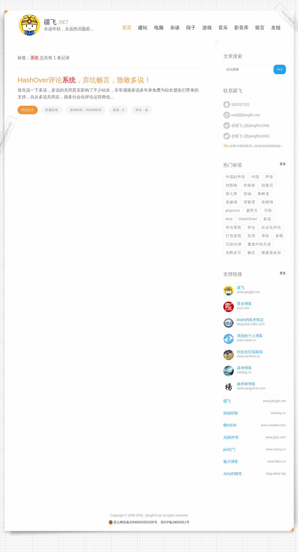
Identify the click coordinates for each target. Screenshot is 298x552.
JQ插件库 (231, 437)
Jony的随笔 (232, 473)
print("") (229, 449)
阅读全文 (27, 110)
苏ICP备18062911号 (175, 522)
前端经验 (230, 413)
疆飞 (227, 401)
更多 (283, 164)
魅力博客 (230, 461)
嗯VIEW (229, 425)
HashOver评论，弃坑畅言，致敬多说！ (84, 80)
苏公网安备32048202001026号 (135, 522)
